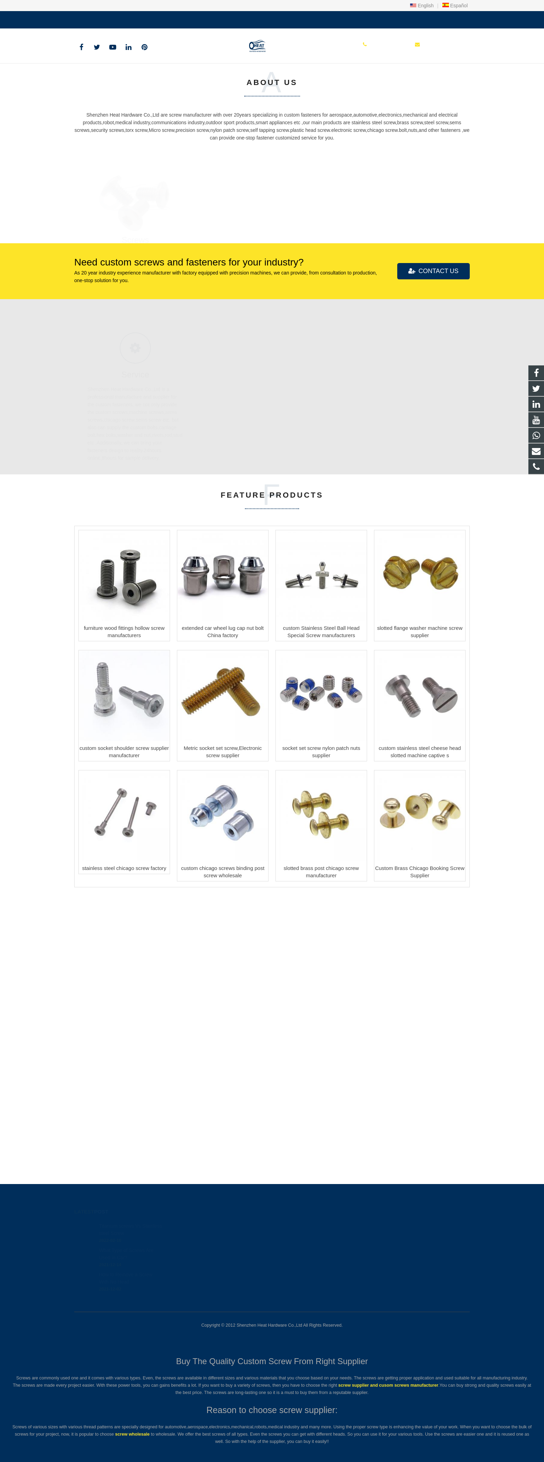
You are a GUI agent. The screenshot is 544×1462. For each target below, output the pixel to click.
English (422, 5)
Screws (135, 513)
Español (455, 5)
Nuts (408, 513)
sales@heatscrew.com (157, 18)
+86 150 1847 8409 (100, 18)
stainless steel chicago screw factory (124, 1155)
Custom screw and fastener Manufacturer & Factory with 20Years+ (135, 136)
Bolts (272, 513)
